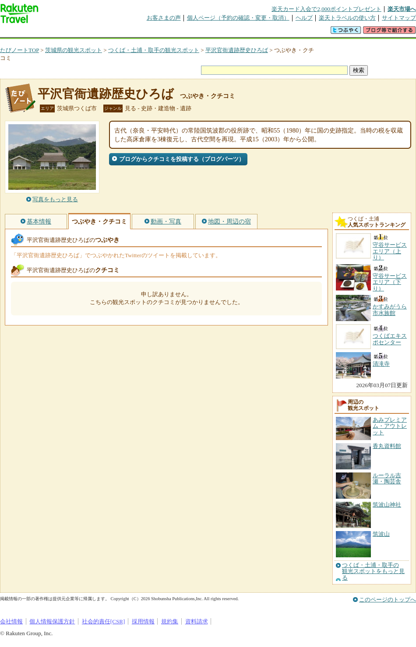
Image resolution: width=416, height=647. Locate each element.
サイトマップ (399, 17)
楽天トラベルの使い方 (347, 17)
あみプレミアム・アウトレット (390, 426)
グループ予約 (174, 32)
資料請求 (196, 621)
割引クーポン (138, 32)
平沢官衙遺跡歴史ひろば (236, 50)
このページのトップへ (387, 599)
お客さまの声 (164, 17)
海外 (66, 32)
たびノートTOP (19, 50)
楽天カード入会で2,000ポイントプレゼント (326, 9)
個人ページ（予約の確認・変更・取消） (238, 17)
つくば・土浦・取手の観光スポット (153, 50)
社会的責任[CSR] (103, 621)
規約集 (169, 621)
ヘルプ (304, 17)
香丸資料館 (387, 446)
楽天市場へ (402, 9)
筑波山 (381, 534)
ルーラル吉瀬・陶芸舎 (387, 478)
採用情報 (143, 621)
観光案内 (210, 32)
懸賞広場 (102, 32)
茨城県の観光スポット (73, 50)
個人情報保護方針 (52, 621)
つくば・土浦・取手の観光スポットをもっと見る (373, 571)
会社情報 (11, 621)
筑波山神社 (387, 504)
